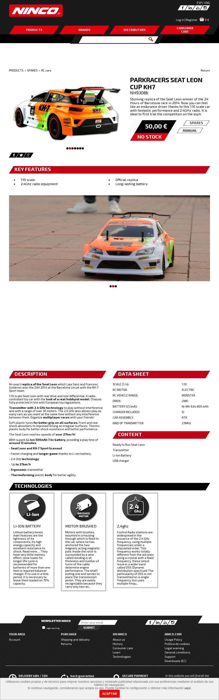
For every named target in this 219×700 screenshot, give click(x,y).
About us (119, 639)
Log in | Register (186, 20)
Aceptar (109, 693)
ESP (199, 2)
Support (170, 656)
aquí (187, 688)
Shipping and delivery (75, 639)
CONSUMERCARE (185, 29)
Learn (116, 652)
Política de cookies (177, 644)
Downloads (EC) (175, 661)
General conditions (177, 652)
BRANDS (84, 30)
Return (205, 70)
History (118, 644)
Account (14, 639)
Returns (66, 644)
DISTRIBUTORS (135, 30)
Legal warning (52, 628)
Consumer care (123, 648)
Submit (89, 627)
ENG (207, 2)
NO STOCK (149, 136)
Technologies (122, 656)
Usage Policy (173, 639)
